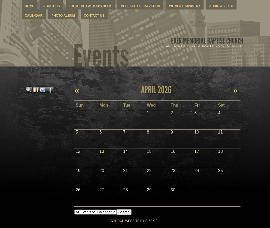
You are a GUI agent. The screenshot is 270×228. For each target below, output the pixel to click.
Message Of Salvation (140, 6)
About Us (51, 6)
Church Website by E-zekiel (134, 221)
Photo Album (63, 15)
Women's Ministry (184, 6)
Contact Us (94, 15)
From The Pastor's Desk (90, 6)
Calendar (33, 15)
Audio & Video (221, 6)
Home (29, 6)
